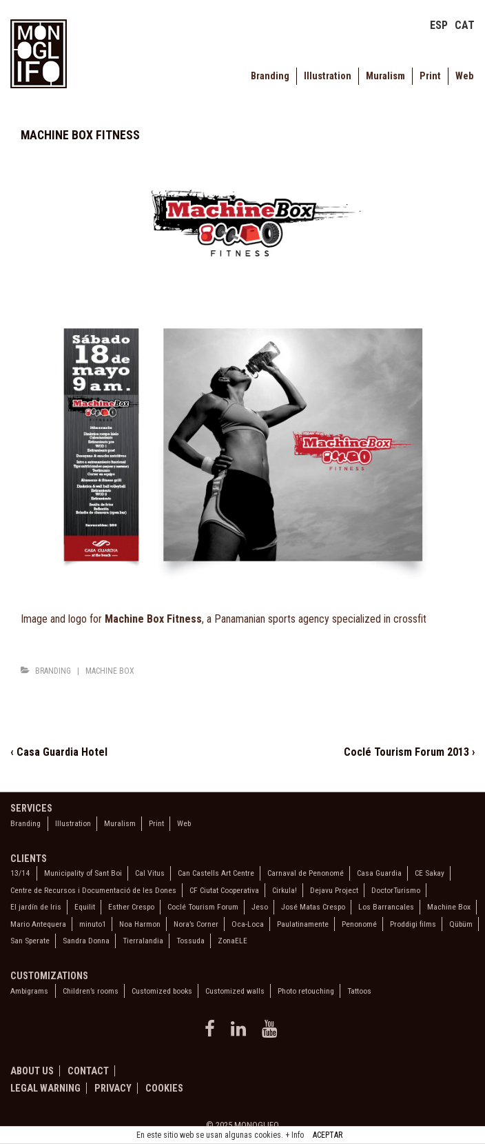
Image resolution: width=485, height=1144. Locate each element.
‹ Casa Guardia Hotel (58, 752)
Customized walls (235, 991)
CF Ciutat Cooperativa (224, 890)
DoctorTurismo (395, 890)
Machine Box (109, 671)
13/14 (20, 873)
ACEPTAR (327, 1135)
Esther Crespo (131, 907)
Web (464, 76)
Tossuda (190, 940)
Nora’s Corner (196, 924)
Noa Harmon (140, 924)
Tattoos (359, 991)
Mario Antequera (38, 924)
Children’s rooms (90, 991)
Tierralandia (143, 940)
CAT (465, 25)
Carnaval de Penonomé (305, 873)
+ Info (294, 1135)
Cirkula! (284, 890)
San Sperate (30, 940)
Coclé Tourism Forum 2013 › (409, 752)
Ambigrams (29, 991)
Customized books (162, 991)
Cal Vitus (150, 873)
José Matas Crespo (313, 907)
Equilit (84, 907)
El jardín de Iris (35, 907)
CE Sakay (429, 873)
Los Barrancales (386, 907)
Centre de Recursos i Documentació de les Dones (93, 890)
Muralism (385, 76)
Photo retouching (306, 991)
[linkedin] (241, 1033)
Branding (270, 76)
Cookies (164, 1088)
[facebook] (212, 1033)
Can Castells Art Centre (216, 873)
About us (32, 1070)
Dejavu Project (334, 890)
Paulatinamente (303, 924)
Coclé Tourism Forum (202, 907)
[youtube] (271, 1033)
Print (430, 76)
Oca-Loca (247, 924)
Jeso (259, 907)
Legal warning (45, 1088)
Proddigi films (413, 924)
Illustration (327, 76)
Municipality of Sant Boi (83, 873)
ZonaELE (232, 940)
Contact (88, 1070)
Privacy (113, 1088)
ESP (439, 25)
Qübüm (461, 924)
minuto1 (92, 924)
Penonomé (359, 924)
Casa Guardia (379, 873)
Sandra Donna (86, 940)
